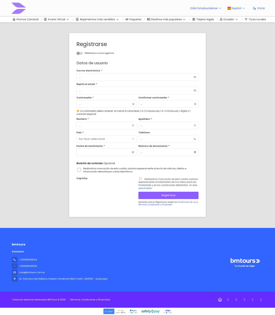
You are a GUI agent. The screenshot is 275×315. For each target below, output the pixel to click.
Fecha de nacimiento (90, 146)
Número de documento (154, 146)
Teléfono (144, 132)
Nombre (82, 119)
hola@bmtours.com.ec (32, 272)
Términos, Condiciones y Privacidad (155, 204)
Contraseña (84, 97)
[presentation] (104, 188)
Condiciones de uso (187, 202)
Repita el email (86, 84)
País (80, 132)
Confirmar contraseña (153, 97)
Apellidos (145, 119)
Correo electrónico (89, 70)
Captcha (81, 178)
